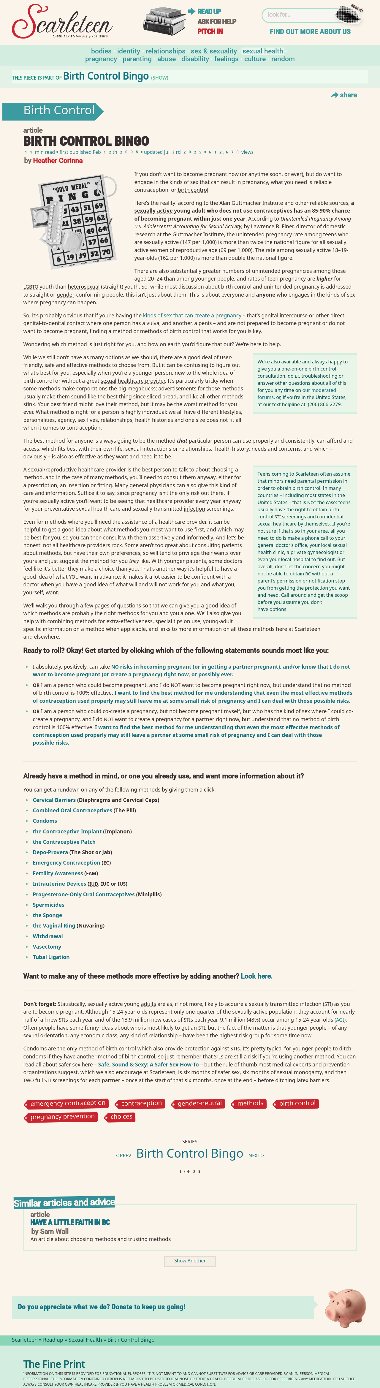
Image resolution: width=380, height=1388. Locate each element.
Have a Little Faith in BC (70, 1222)
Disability (195, 58)
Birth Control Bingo (190, 1155)
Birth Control (59, 112)
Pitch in (210, 31)
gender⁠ (66, 294)
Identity (128, 51)
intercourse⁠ (294, 315)
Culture (255, 58)
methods (250, 1104)
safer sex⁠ (69, 1064)
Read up (209, 11)
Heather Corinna (58, 160)
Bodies (101, 51)
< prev (123, 1156)
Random (283, 58)
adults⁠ (148, 1003)
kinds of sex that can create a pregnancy (192, 315)
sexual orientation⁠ (45, 1035)
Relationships (166, 51)
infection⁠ (194, 508)
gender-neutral (200, 1104)
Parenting (137, 58)
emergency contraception (68, 1104)
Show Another (190, 1261)
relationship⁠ (163, 1035)
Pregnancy (101, 58)
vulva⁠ (152, 323)
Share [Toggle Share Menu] (343, 94)
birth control (297, 1104)
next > (256, 1156)
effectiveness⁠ (137, 621)
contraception (141, 1104)
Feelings (226, 58)
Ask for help (216, 22)
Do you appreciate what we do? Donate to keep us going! (102, 1306)
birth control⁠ (193, 189)
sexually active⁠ (153, 210)
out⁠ (228, 344)
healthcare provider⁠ (141, 380)
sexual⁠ (108, 380)
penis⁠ (205, 323)
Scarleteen (25, 1340)
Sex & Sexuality (214, 51)
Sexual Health (263, 51)
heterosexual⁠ (83, 286)
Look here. (257, 976)
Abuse (166, 58)
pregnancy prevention (63, 1117)
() (340, 1019)
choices (121, 1118)
